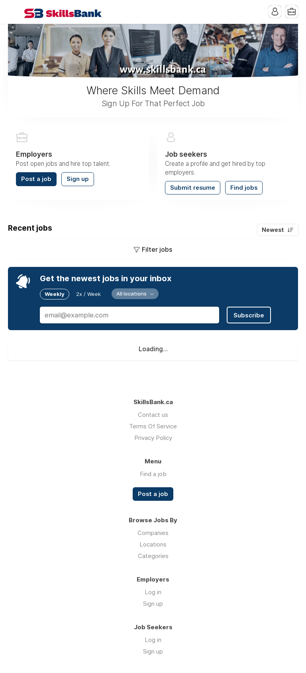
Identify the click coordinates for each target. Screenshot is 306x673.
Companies (153, 533)
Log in (153, 592)
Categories (153, 556)
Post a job (36, 179)
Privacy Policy (153, 438)
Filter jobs (157, 249)
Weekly (55, 294)
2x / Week (88, 294)
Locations (153, 544)
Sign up (78, 179)
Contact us (153, 414)
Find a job (153, 474)
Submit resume (192, 187)
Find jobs (243, 187)
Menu (14, 12)
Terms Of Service (153, 426)
